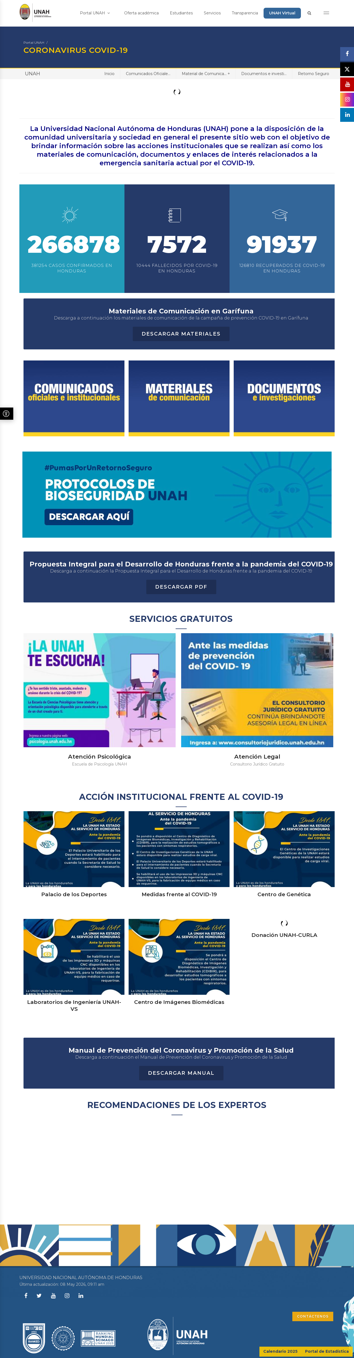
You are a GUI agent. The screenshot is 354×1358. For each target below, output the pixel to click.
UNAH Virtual (282, 13)
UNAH (32, 74)
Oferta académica (141, 13)
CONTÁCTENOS (313, 1316)
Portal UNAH (95, 13)
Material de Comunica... (206, 73)
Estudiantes (181, 13)
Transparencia (245, 13)
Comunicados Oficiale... (148, 73)
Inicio (109, 73)
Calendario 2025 (280, 1351)
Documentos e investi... (264, 73)
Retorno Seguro (313, 73)
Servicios (212, 13)
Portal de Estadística (327, 1351)
